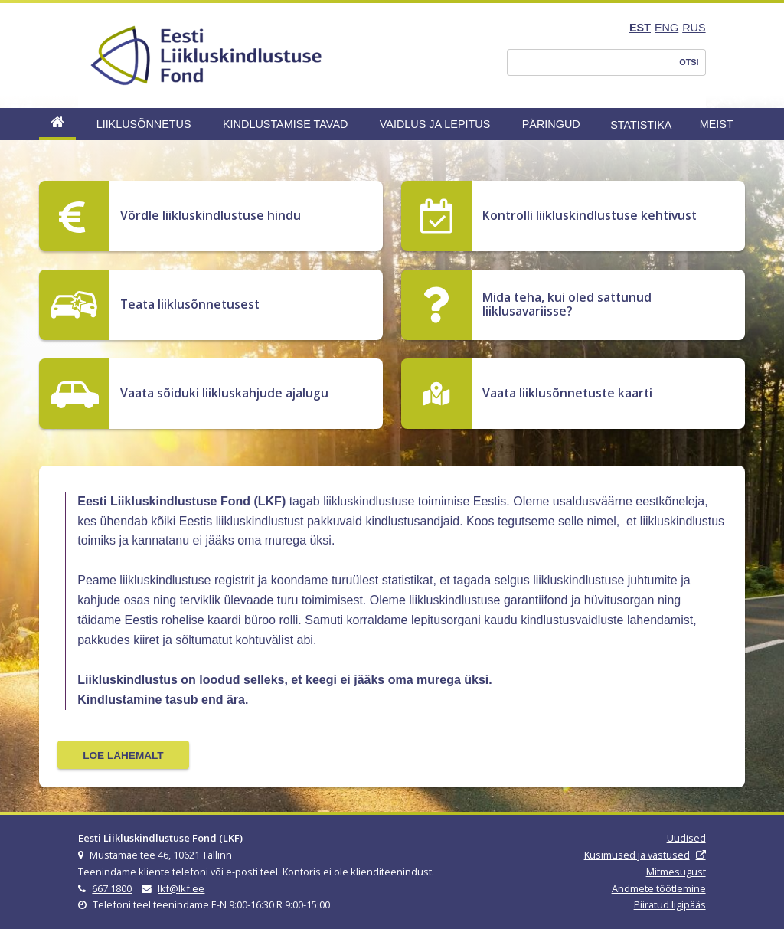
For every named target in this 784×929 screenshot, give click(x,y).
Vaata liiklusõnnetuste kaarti (567, 392)
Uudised (686, 838)
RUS (693, 27)
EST (640, 27)
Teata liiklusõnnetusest (190, 304)
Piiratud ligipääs (670, 904)
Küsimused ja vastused (637, 855)
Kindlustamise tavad (285, 124)
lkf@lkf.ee (181, 888)
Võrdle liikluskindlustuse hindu (210, 215)
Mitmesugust (676, 871)
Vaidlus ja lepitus (435, 124)
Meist (716, 124)
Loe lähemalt (123, 755)
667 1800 (112, 888)
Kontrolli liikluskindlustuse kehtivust (589, 215)
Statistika (640, 125)
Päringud (551, 124)
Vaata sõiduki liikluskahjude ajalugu (224, 392)
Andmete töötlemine (659, 888)
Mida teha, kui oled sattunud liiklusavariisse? (567, 304)
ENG (666, 27)
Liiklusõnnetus (143, 124)
